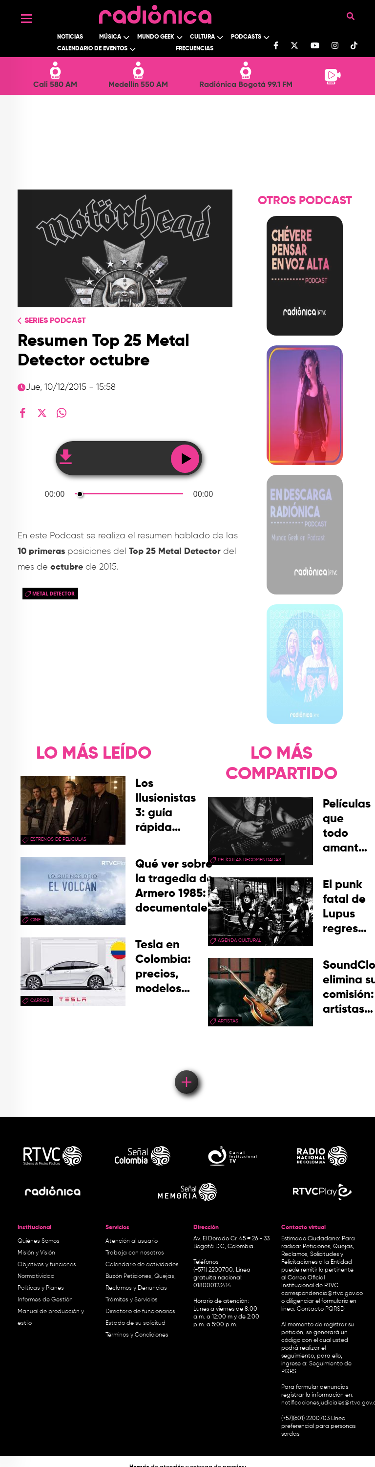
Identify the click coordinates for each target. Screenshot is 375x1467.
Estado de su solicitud (135, 1323)
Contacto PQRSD (321, 1309)
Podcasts (246, 37)
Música (110, 37)
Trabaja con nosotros (134, 1253)
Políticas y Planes (41, 1288)
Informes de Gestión (45, 1300)
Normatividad (36, 1276)
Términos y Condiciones (136, 1335)
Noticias (70, 37)
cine (35, 919)
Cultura (202, 37)
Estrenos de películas (58, 839)
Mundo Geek (155, 37)
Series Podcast (55, 321)
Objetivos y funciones (47, 1265)
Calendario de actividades (142, 1265)
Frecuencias (194, 49)
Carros (39, 1000)
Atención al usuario (131, 1241)
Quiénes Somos (39, 1241)
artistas (228, 1021)
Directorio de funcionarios (140, 1312)
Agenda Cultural (239, 940)
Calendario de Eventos (92, 49)
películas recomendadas (249, 859)
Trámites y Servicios (131, 1300)
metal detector (53, 593)
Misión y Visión (36, 1253)
